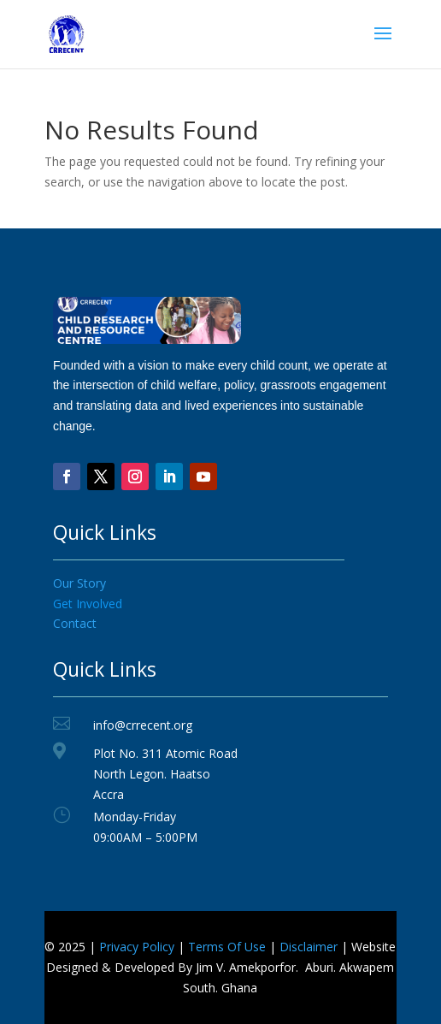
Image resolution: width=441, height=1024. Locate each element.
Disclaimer (308, 946)
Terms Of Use (227, 946)
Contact (75, 623)
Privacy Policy (136, 946)
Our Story (79, 583)
